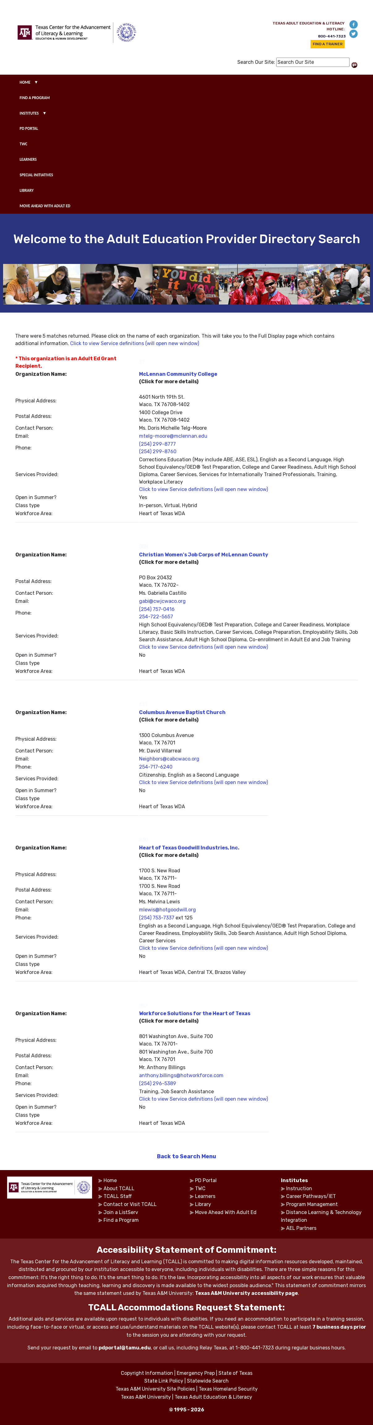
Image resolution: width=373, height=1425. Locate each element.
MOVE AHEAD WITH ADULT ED (45, 206)
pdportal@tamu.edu (125, 1348)
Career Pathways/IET (311, 1196)
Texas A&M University (146, 1397)
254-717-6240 (155, 767)
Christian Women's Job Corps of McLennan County (203, 555)
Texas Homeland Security (228, 1389)
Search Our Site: (256, 62)
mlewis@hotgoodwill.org (167, 910)
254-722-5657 (156, 617)
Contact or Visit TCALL (130, 1204)
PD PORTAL (29, 128)
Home (110, 1180)
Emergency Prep (196, 1373)
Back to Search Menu (186, 1156)
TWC (24, 144)
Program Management (312, 1204)
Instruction (299, 1188)
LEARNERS (28, 159)
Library (203, 1204)
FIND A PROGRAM (35, 97)
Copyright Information (147, 1373)
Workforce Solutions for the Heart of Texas (194, 1013)
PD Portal (206, 1180)
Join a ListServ (121, 1212)
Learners (205, 1196)
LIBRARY (27, 190)
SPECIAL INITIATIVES (36, 175)
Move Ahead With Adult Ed (225, 1212)
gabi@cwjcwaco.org (162, 601)
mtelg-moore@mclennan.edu (173, 436)
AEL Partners (301, 1228)
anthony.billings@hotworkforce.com (181, 1075)
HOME (25, 82)
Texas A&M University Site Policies (155, 1389)
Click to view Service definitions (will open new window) (134, 343)
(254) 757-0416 (157, 609)
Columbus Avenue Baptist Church (182, 712)
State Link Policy (163, 1381)
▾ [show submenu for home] (36, 82)
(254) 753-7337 (156, 918)
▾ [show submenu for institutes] (44, 113)
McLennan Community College (178, 374)
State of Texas (235, 1373)
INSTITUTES (29, 113)
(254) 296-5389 (157, 1083)
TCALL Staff (118, 1196)
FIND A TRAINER (327, 44)
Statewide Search (208, 1381)
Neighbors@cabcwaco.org (169, 759)
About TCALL (119, 1188)
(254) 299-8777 (157, 444)
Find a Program (121, 1220)
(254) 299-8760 (157, 451)
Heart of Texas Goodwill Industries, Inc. (189, 848)
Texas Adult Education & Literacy (213, 1397)
